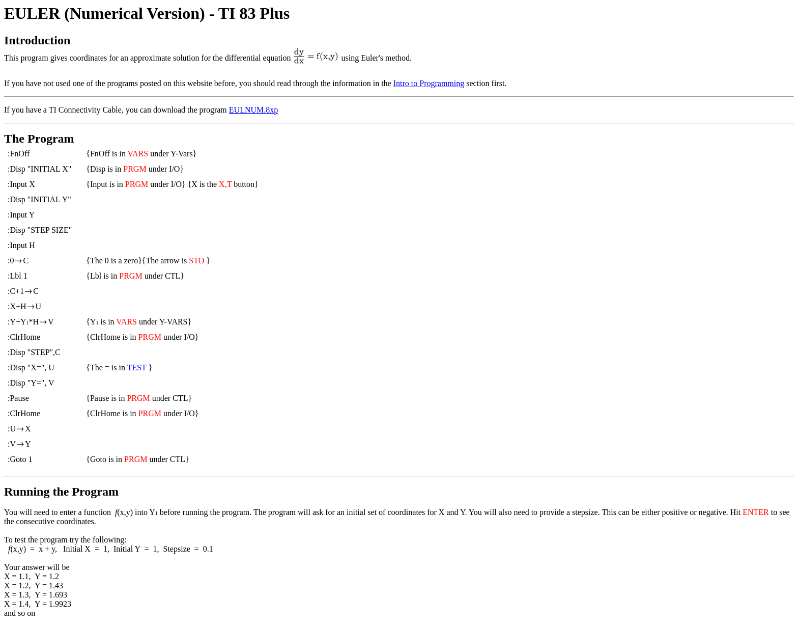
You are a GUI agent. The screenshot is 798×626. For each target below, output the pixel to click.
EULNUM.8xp (253, 109)
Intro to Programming (429, 83)
